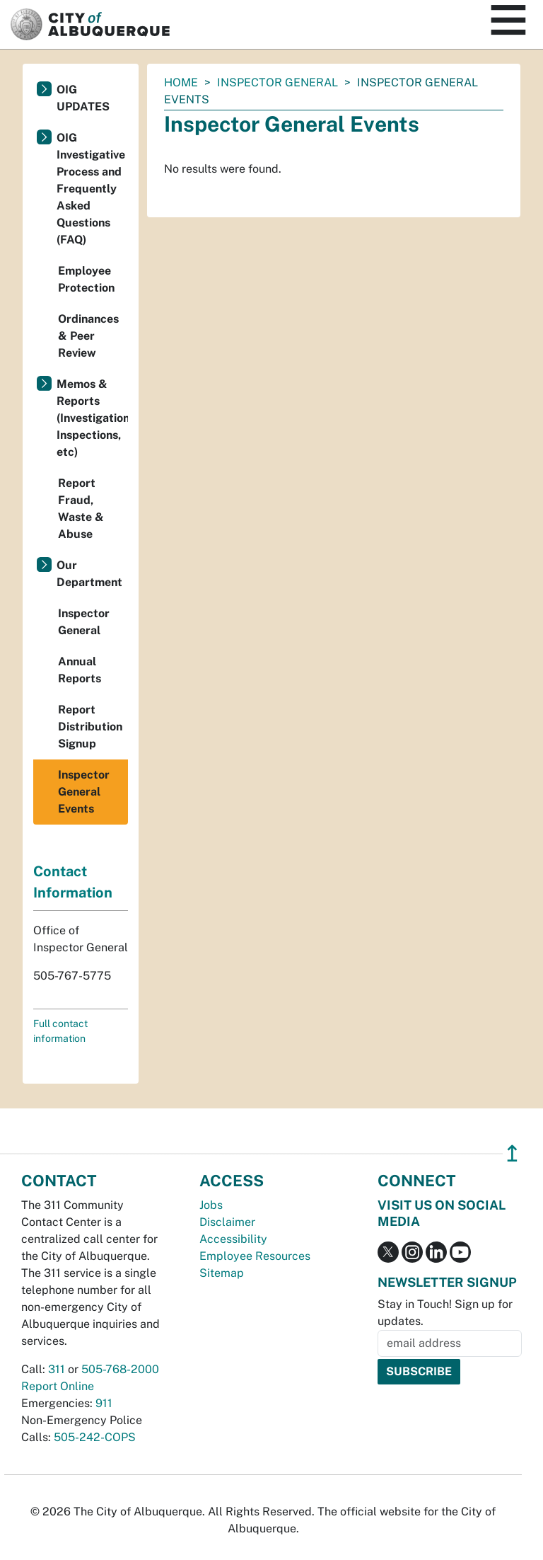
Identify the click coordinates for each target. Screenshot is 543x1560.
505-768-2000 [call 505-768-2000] (120, 1369)
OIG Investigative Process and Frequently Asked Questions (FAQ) (91, 188)
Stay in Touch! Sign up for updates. (445, 1312)
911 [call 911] (103, 1403)
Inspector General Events (84, 791)
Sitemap (221, 1273)
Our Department (89, 573)
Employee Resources (254, 1256)
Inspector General (277, 82)
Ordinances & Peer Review (88, 336)
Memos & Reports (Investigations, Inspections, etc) (92, 418)
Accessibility (233, 1239)
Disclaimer (227, 1222)
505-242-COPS (95, 1437)
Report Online (57, 1386)
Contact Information (72, 882)
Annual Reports (79, 670)
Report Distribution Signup (90, 726)
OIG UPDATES (83, 98)
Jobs (211, 1205)
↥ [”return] (512, 1153)
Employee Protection (86, 279)
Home (181, 82)
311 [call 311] (56, 1369)
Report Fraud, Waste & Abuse (81, 508)
